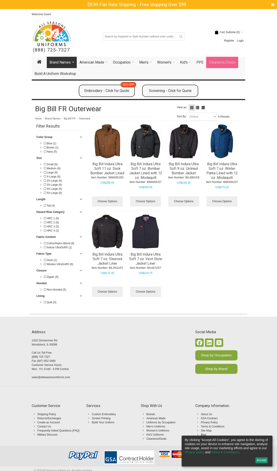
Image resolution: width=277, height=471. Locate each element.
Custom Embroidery (104, 414)
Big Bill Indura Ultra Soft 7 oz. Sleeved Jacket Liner (107, 259)
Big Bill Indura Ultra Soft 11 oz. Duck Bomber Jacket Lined (107, 168)
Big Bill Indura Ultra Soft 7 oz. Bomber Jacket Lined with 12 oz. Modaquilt (145, 171)
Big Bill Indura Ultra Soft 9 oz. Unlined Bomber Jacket (184, 168)
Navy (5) (50, 151)
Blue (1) (50, 143)
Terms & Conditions (213, 426)
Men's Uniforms (155, 426)
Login (240, 40)
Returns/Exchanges (49, 418)
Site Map (206, 430)
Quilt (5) (50, 302)
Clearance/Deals (156, 438)
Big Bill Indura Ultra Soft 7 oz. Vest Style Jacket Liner (145, 259)
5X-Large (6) (53, 193)
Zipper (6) (51, 277)
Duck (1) (50, 260)
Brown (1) (51, 147)
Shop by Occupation (216, 355)
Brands (150, 414)
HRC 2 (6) (51, 222)
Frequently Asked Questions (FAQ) (58, 430)
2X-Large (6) (53, 180)
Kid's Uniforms (155, 434)
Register (229, 40)
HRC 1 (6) (51, 218)
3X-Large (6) (53, 184)
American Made (156, 418)
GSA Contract (209, 418)
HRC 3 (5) (51, 226)
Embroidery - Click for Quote (109, 89)
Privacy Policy (209, 422)
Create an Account (48, 422)
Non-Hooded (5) (55, 289)
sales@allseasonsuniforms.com (51, 377)
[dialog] (227, 451)
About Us (206, 414)
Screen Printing (101, 418)
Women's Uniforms (157, 430)
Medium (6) (52, 168)
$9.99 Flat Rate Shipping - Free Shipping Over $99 (136, 4)
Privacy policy (194, 452)
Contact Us (44, 426)
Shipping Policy (46, 414)
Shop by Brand (216, 369)
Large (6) (51, 172)
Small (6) (50, 164)
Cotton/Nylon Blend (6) (59, 243)
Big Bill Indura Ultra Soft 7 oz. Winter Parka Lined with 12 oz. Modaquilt (222, 171)
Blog (203, 434)
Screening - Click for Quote (170, 91)
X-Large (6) (52, 176)
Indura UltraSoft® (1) (58, 247)
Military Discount (47, 434)
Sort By (181, 116)
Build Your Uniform (103, 422)
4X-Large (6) (53, 188)
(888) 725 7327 (41, 356)
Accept (262, 460)
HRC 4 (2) (51, 230)
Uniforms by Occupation (161, 422)
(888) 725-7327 (51, 50)
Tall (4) (49, 205)
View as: (182, 107)
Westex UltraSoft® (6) (58, 264)
